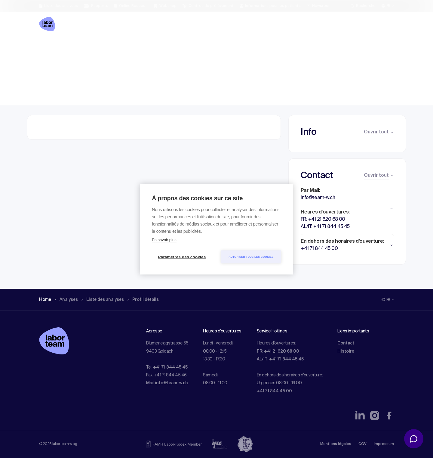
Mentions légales (335, 444)
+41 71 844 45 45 (170, 367)
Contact (345, 343)
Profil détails (154, 46)
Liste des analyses (109, 46)
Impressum (384, 444)
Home (46, 46)
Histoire (345, 351)
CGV (362, 444)
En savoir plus (164, 239)
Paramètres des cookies (182, 256)
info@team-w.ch (171, 383)
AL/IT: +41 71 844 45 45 (280, 359)
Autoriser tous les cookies (251, 256)
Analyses (69, 46)
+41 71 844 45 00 (274, 391)
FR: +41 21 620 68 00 (278, 351)
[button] (347, 208)
